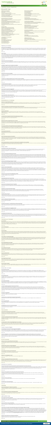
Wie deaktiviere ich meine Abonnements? (29, 33)
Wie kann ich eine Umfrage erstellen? (5, 29)
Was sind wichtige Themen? (4, 41)
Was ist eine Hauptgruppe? (27, 15)
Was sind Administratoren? (27, 11)
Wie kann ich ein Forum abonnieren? (28, 32)
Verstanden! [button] (46, 423)
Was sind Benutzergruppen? (27, 12)
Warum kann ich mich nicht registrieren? (6, 12)
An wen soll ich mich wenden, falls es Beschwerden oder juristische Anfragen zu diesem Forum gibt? (35, 40)
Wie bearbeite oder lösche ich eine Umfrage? (6, 30)
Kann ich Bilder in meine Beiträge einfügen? (6, 39)
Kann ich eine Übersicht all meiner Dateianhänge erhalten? (31, 36)
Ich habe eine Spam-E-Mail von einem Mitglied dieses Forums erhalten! (33, 19)
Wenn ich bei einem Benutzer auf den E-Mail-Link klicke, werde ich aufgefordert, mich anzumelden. (11, 24)
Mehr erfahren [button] (30, 423)
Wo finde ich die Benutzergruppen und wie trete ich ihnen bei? (31, 13)
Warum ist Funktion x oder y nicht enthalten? (29, 39)
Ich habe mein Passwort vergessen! (5, 15)
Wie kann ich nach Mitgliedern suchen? (29, 27)
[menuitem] (2, 5)
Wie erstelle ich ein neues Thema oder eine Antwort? (7, 27)
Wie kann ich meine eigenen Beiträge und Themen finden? (31, 28)
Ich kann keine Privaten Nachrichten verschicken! (30, 18)
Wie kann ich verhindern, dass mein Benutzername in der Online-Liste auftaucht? (11, 19)
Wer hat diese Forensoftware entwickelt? (29, 38)
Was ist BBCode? (3, 37)
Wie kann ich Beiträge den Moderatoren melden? (7, 33)
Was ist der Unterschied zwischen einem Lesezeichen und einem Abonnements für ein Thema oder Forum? (34, 31)
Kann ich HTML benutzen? (4, 38)
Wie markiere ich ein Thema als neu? (5, 35)
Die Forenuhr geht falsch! (4, 20)
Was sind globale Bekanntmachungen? (6, 40)
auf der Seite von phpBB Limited (36, 399)
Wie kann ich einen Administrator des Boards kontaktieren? (31, 41)
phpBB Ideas (40, 403)
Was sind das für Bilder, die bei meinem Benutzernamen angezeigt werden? (10, 22)
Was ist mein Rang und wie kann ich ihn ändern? (7, 23)
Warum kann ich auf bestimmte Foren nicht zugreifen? (8, 31)
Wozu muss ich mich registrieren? (5, 11)
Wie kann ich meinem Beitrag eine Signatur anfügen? (7, 28)
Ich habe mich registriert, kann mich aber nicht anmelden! (8, 13)
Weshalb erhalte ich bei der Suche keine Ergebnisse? (30, 26)
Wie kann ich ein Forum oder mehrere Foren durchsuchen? (31, 25)
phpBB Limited (19, 398)
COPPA (2, 66)
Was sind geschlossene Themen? (5, 42)
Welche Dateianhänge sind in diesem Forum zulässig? (31, 35)
